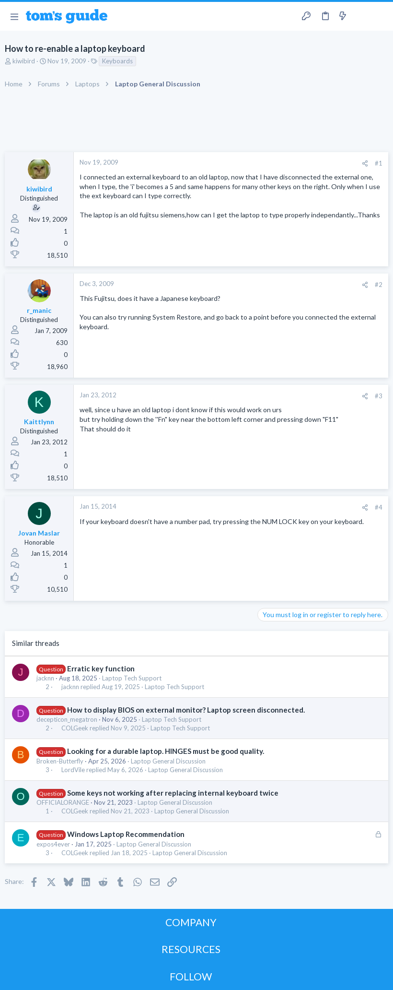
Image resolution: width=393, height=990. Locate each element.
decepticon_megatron (66, 719)
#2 (378, 284)
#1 (378, 163)
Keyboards (117, 61)
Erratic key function (101, 668)
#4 (378, 507)
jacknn (45, 678)
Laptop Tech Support (132, 678)
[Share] (364, 163)
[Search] (380, 16)
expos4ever (53, 844)
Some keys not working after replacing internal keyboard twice (172, 792)
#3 (378, 396)
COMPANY (191, 922)
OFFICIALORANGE (62, 802)
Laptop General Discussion (168, 761)
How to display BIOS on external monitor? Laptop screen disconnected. (186, 709)
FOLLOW (191, 976)
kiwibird (23, 61)
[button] (14, 16)
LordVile (73, 770)
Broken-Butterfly (59, 761)
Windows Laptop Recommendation (126, 834)
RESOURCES (191, 949)
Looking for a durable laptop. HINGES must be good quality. (165, 751)
